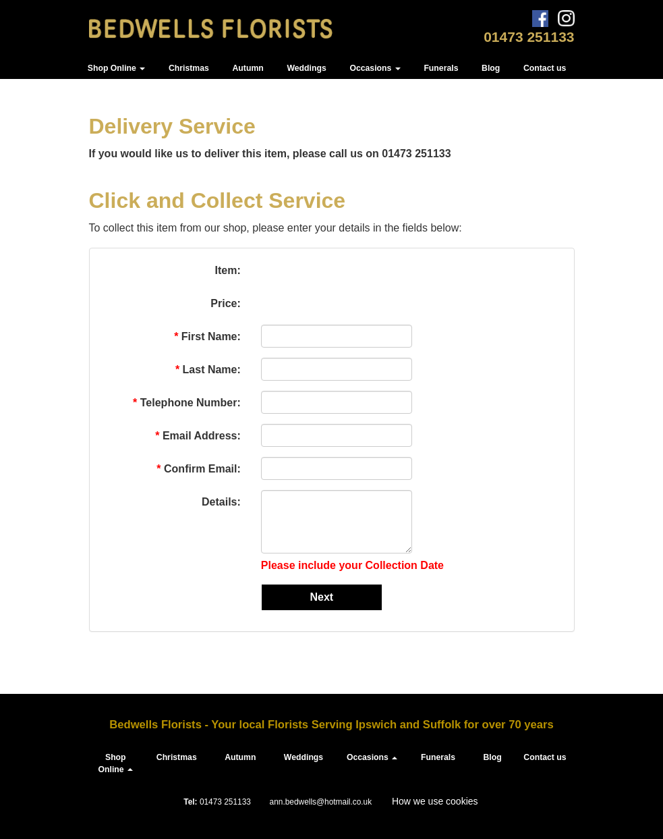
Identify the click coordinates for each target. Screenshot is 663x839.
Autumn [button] (248, 68)
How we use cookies (435, 801)
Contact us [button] (544, 68)
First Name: (207, 336)
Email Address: (198, 435)
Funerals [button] (441, 68)
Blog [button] (491, 68)
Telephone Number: (187, 402)
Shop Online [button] (117, 68)
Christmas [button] (189, 68)
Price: (225, 303)
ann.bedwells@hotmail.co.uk (321, 802)
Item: (228, 270)
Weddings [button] (306, 68)
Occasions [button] (374, 68)
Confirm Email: (198, 469)
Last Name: (208, 369)
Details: (220, 502)
